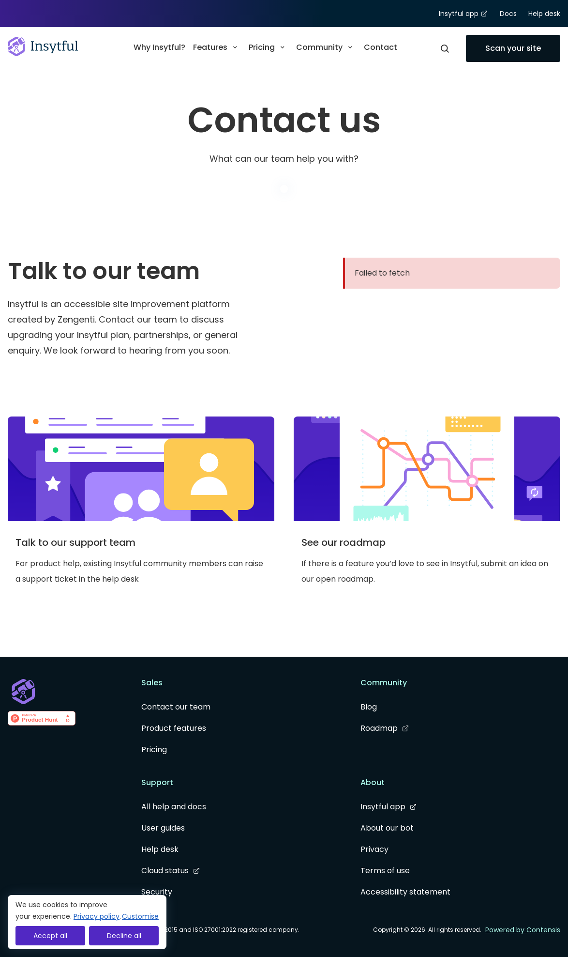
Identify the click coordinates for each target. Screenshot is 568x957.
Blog (368, 706)
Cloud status (170, 870)
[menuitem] (159, 48)
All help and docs (173, 806)
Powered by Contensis (522, 930)
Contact (380, 47)
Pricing (268, 47)
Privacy (374, 849)
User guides (163, 828)
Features (217, 47)
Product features (173, 728)
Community (326, 47)
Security (156, 891)
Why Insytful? (159, 47)
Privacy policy (97, 916)
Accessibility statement (405, 891)
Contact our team (175, 706)
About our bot (387, 828)
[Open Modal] (444, 48)
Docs (508, 13)
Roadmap (384, 728)
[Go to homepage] (43, 46)
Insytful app (463, 14)
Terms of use (385, 870)
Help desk (544, 13)
